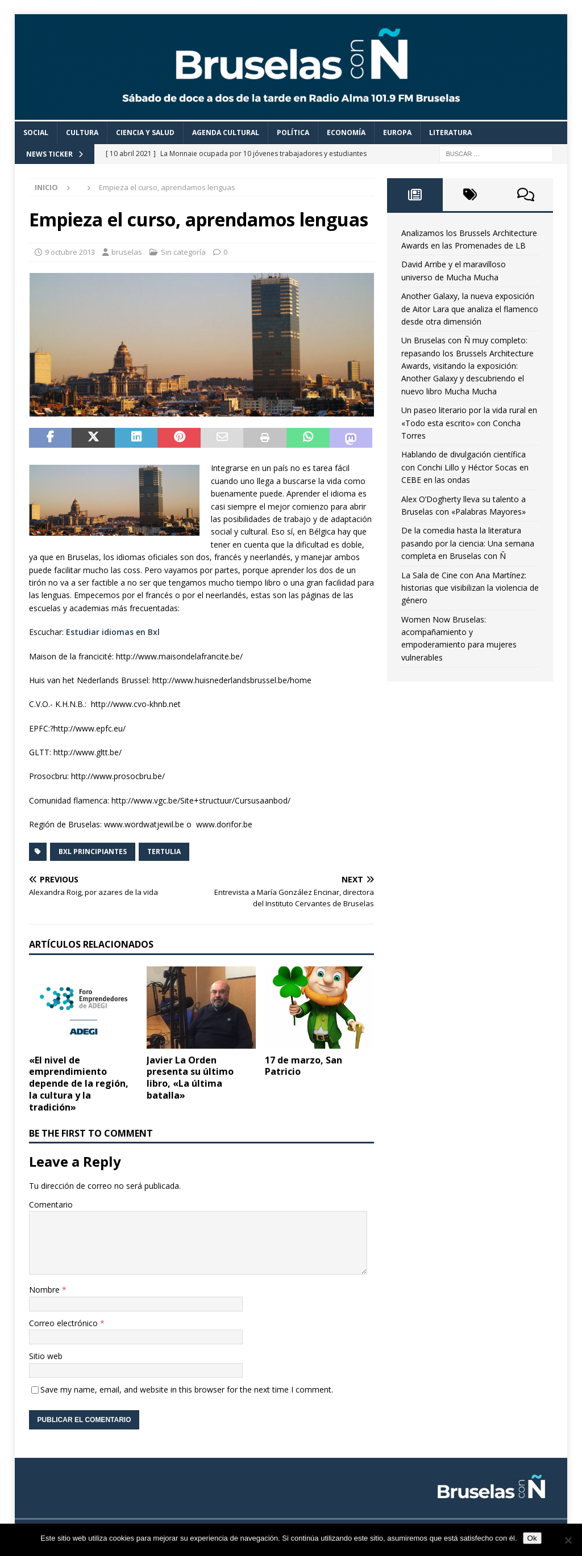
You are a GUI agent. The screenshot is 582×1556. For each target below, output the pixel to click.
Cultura (82, 132)
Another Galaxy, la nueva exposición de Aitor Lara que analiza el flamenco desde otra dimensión (469, 309)
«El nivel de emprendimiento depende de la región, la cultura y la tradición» (78, 1083)
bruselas (126, 252)
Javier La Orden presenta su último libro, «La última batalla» (190, 1077)
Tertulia (164, 851)
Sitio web (46, 1356)
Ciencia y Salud (145, 132)
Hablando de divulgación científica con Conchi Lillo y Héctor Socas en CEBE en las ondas (465, 467)
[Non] (567, 1540)
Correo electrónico (64, 1323)
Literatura (450, 132)
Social (35, 132)
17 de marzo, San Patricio (303, 1066)
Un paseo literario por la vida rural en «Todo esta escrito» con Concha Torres (469, 423)
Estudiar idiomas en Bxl (113, 631)
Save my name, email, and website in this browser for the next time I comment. (186, 1389)
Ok (532, 1538)
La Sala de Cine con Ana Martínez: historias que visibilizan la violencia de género (470, 588)
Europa (397, 132)
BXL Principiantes (93, 851)
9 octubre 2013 (70, 252)
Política (293, 132)
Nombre (45, 1289)
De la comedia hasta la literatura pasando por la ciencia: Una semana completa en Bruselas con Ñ (467, 543)
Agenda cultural (225, 132)
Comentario (51, 1204)
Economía (346, 132)
